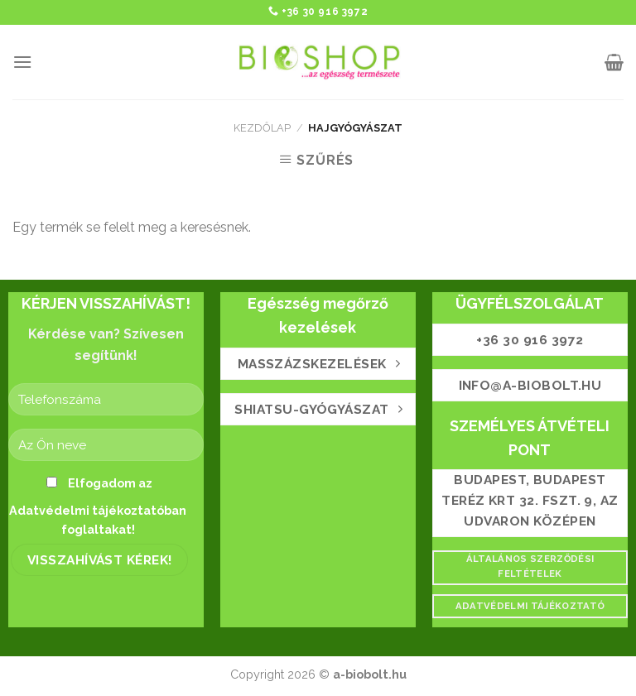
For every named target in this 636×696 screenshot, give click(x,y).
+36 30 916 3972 (325, 11)
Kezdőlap (262, 128)
